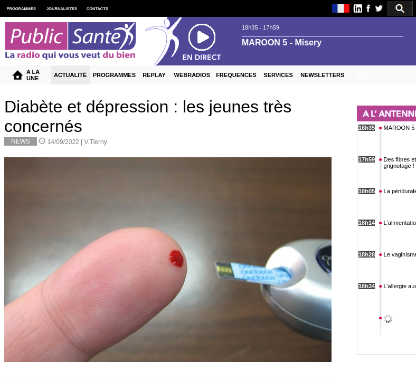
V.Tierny (95, 142)
